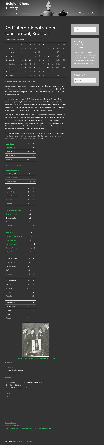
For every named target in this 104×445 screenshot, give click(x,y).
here (46, 133)
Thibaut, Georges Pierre (14, 236)
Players (40, 13)
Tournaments (26, 13)
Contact (92, 13)
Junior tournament (11, 428)
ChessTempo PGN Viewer (13, 426)
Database (52, 13)
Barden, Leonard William (14, 166)
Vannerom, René (11, 244)
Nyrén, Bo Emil (11, 192)
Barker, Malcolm (11, 178)
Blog (14, 13)
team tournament (27, 428)
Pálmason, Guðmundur (14, 210)
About (82, 13)
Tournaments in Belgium (43, 428)
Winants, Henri (11, 240)
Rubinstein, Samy (12, 232)
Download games (10, 423)
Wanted (64, 13)
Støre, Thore (10, 144)
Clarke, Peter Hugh (12, 170)
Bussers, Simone (11, 248)
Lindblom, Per (10, 148)
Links (73, 13)
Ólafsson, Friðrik (11, 214)
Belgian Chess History (18, 5)
